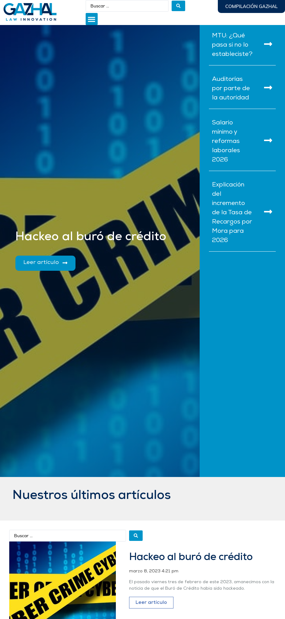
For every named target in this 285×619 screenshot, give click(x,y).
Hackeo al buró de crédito (191, 557)
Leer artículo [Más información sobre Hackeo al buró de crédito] (151, 602)
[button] (92, 19)
